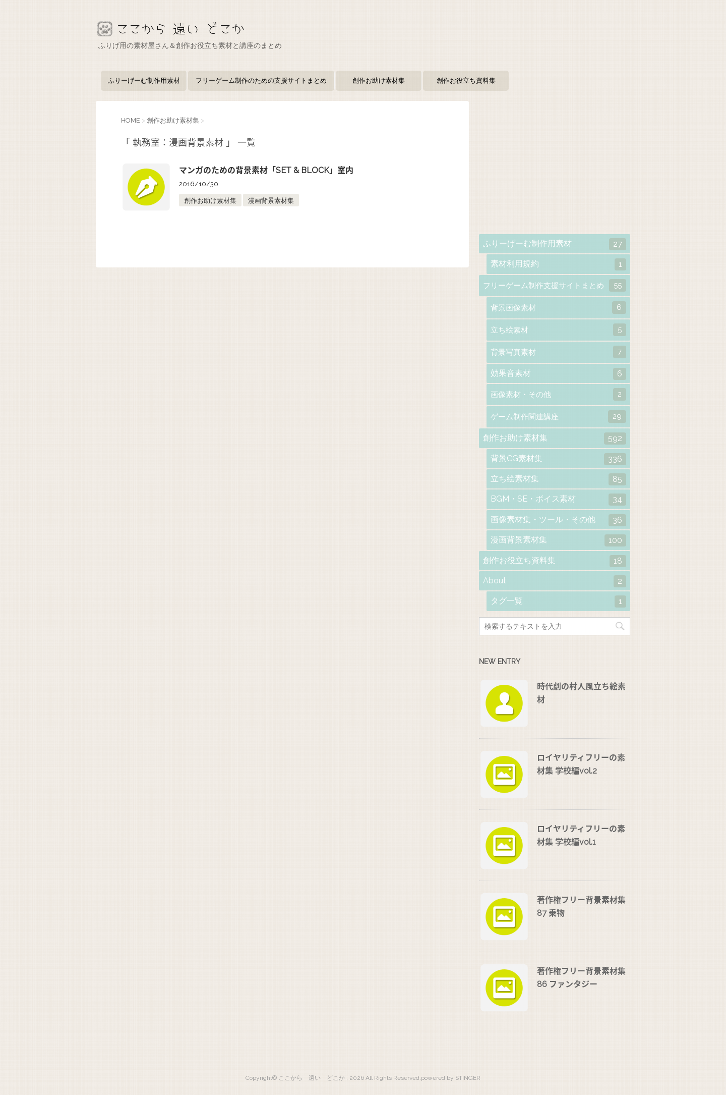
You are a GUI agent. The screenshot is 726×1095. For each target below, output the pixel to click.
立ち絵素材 (558, 329)
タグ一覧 (558, 601)
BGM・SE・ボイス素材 (558, 500)
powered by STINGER (450, 1077)
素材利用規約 (558, 264)
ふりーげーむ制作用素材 (144, 80)
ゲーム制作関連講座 (558, 416)
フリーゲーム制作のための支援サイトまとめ (261, 80)
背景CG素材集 (558, 459)
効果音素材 (558, 374)
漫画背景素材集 (271, 200)
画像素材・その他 (558, 394)
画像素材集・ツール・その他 (558, 520)
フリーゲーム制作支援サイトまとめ (554, 285)
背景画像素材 (558, 307)
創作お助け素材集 (378, 80)
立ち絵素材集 (558, 479)
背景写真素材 (558, 352)
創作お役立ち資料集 (466, 80)
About (554, 581)
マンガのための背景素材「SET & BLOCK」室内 (266, 170)
